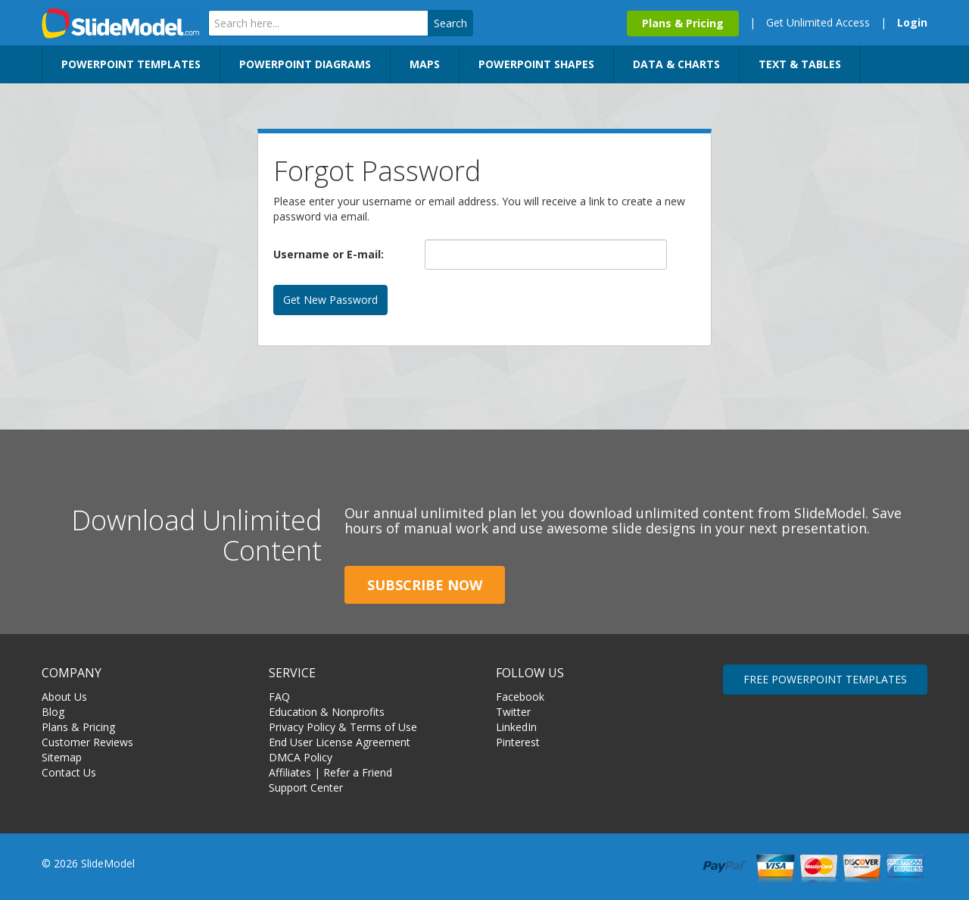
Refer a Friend (357, 772)
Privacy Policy (302, 727)
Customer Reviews (87, 742)
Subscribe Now (424, 585)
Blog (53, 712)
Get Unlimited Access (818, 22)
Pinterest (518, 742)
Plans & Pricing (683, 23)
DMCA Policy (300, 757)
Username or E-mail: (328, 254)
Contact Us (69, 772)
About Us (64, 696)
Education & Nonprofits (327, 712)
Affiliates (290, 772)
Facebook (520, 696)
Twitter (513, 712)
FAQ (279, 696)
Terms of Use (383, 727)
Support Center (306, 787)
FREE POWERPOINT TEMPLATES (825, 679)
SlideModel (121, 22)
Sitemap (62, 757)
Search (450, 23)
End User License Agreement (339, 742)
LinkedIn (516, 727)
